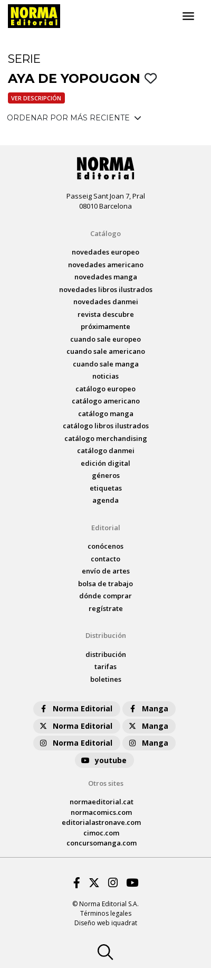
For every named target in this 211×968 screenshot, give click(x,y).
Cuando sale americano (105, 351)
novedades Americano (105, 264)
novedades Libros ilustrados (105, 289)
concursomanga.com (101, 843)
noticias (105, 376)
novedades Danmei (105, 301)
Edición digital (105, 463)
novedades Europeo (105, 252)
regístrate (106, 608)
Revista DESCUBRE (106, 314)
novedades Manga (105, 276)
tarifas (105, 666)
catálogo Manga (105, 413)
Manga (147, 708)
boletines (105, 679)
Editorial (105, 527)
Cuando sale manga (106, 364)
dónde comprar (105, 595)
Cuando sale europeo (105, 339)
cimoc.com (101, 833)
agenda (105, 500)
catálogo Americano (106, 401)
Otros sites (105, 783)
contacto (105, 558)
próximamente (105, 326)
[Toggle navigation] (188, 16)
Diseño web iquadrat (105, 922)
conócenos (105, 546)
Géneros (106, 475)
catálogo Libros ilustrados (106, 425)
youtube (103, 760)
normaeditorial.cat (101, 801)
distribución (105, 654)
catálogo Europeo (105, 388)
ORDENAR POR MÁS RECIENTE (74, 118)
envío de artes (106, 571)
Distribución (105, 635)
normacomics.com (101, 812)
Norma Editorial (75, 708)
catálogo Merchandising (105, 438)
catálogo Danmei (106, 450)
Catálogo (105, 233)
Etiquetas (106, 488)
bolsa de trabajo (105, 583)
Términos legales (105, 913)
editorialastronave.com (101, 822)
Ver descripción (36, 98)
